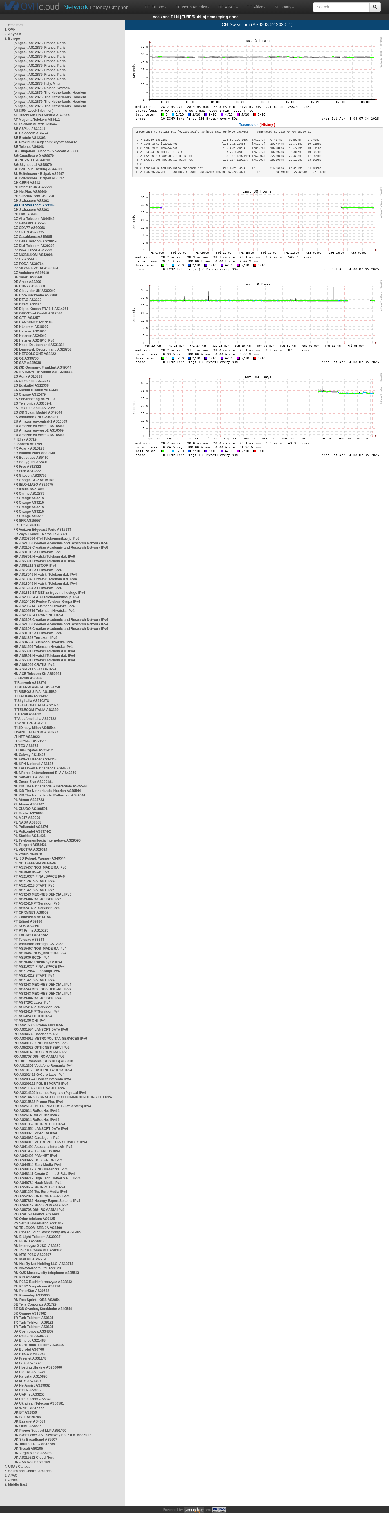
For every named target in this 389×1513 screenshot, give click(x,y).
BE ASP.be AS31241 (29, 129)
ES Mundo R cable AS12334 (36, 390)
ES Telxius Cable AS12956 (34, 408)
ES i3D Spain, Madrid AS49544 (38, 412)
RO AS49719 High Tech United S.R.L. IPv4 (47, 1178)
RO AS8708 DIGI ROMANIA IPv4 (39, 1210)
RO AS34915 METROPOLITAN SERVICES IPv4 (50, 1142)
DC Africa (256, 7)
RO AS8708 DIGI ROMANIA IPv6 (39, 1057)
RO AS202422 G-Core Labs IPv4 (39, 1075)
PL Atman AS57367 (29, 804)
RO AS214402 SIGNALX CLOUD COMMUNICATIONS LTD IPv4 (63, 1097)
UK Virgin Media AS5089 (33, 1453)
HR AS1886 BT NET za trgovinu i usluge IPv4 (49, 593)
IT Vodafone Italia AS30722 (35, 719)
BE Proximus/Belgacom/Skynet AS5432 (45, 142)
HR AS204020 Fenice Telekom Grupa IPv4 (47, 602)
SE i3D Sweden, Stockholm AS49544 (43, 1309)
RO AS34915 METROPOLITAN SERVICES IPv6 (50, 1039)
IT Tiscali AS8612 (27, 714)
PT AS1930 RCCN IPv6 (32, 872)
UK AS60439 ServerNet (32, 1462)
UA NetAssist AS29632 (32, 1385)
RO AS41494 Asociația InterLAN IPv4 (43, 1147)
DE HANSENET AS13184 (33, 322)
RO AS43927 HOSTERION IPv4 (38, 1160)
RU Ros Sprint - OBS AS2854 (37, 1300)
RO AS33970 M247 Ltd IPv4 (35, 1133)
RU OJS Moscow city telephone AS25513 (46, 1273)
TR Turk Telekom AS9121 (33, 1318)
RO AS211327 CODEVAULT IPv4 (39, 1088)
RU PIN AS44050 (27, 1277)
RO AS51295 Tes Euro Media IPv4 (40, 1192)
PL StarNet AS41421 (30, 836)
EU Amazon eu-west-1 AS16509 (39, 426)
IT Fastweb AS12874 (30, 683)
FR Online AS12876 (29, 494)
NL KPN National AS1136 (33, 764)
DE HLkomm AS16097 (31, 327)
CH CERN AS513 (27, 183)
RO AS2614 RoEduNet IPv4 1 (37, 1111)
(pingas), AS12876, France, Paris (40, 43)
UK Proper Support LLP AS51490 (40, 1430)
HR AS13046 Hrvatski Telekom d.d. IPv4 (45, 575)
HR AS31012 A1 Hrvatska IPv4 (38, 633)
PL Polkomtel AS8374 (31, 827)
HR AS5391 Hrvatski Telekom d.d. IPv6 (44, 557)
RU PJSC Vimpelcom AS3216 (37, 1286)
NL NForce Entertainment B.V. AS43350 (45, 773)
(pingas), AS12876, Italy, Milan (37, 84)
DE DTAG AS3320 (27, 300)
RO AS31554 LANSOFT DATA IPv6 (41, 1030)
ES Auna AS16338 (28, 376)
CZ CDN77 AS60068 (29, 228)
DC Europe (156, 7)
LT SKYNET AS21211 (30, 741)
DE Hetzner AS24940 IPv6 (34, 340)
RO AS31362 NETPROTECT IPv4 (39, 1124)
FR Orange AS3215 (29, 498)
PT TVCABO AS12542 (31, 935)
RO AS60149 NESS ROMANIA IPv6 (41, 1052)
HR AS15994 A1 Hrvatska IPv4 (38, 588)
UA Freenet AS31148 (30, 1358)
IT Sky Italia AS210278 (31, 701)
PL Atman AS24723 (29, 800)
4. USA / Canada (17, 1467)
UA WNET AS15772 (29, 1408)
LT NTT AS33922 (27, 737)
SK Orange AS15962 (30, 1313)
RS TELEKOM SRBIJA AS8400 (38, 1228)
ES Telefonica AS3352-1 (33, 403)
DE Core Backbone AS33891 (36, 295)
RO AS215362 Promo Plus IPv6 (38, 1025)
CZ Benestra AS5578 (30, 223)
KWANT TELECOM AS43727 (36, 732)
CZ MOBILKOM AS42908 (33, 255)
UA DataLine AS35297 (31, 1336)
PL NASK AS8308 (27, 822)
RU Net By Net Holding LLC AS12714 (43, 1264)
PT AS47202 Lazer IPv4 (32, 1003)
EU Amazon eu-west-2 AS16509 (39, 430)
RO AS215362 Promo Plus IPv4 (38, 1102)
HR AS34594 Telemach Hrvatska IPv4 (43, 642)
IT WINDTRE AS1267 (30, 723)
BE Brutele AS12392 (30, 138)
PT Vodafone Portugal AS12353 (38, 944)
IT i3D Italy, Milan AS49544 (34, 728)
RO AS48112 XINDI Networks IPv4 (41, 1169)
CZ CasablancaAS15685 (33, 237)
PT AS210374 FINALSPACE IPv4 (39, 967)
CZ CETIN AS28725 (29, 232)
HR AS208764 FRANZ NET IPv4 (38, 615)
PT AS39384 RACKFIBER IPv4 (37, 998)
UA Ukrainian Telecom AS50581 (39, 1403)
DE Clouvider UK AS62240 (34, 291)
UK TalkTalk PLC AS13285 (34, 1444)
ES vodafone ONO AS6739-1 (36, 417)
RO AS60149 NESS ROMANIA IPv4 (41, 1205)
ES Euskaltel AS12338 (31, 385)
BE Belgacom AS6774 (31, 133)
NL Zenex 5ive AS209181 (33, 782)
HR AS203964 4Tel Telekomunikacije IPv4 (46, 597)
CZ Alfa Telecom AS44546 (34, 219)
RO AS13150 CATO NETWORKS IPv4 (43, 1070)
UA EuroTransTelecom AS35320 (39, 1345)
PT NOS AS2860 (26, 926)
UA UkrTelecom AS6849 (32, 1399)
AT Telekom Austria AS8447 (36, 124)
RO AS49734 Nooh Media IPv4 (37, 1183)
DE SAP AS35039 (27, 363)
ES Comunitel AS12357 (32, 381)
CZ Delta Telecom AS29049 (35, 241)
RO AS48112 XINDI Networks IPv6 (41, 1043)
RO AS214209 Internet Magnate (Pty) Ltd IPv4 (50, 1093)
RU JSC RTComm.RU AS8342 (38, 1250)
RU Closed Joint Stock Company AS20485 (47, 1232)
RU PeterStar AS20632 (31, 1291)
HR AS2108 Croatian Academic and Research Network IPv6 (61, 543)
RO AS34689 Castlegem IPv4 (36, 1138)
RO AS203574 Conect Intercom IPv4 (42, 1079)
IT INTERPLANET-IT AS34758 (37, 687)
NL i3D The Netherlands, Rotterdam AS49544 (49, 795)
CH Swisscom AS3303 (31, 201)
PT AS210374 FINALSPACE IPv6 (39, 876)
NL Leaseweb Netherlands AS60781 (42, 768)
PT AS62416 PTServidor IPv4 (37, 1007)
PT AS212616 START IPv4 (34, 881)
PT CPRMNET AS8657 (31, 912)
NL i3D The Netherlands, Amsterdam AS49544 (50, 786)
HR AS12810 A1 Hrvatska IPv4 (38, 570)
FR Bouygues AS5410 (31, 457)
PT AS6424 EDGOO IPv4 (33, 1016)
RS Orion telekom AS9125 (34, 1219)
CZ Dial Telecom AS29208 (34, 246)
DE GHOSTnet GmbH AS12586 (38, 313)
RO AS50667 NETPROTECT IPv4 (39, 1187)
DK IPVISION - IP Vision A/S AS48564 (43, 372)
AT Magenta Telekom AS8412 (37, 120)
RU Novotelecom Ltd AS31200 (38, 1268)
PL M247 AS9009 (27, 818)
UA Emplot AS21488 (30, 1340)
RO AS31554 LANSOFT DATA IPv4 (41, 1129)
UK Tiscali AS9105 (28, 1448)
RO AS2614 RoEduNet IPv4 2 (37, 1115)
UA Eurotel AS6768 (29, 1349)
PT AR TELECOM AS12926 (35, 863)
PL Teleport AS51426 (30, 845)
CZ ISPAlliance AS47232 (33, 250)
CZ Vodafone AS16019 (31, 273)
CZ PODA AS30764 (28, 264)
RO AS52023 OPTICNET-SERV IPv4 (42, 1196)
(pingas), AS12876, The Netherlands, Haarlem (50, 93)
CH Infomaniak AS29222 (33, 187)
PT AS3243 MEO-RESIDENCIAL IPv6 (42, 894)
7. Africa (11, 1480)
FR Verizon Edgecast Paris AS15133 (42, 530)
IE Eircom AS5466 (28, 678)
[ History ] (267, 125)
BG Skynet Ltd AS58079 (33, 165)
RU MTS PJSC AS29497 (32, 1255)
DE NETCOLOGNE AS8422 (35, 354)
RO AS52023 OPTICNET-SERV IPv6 (42, 1048)
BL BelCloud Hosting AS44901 (38, 169)
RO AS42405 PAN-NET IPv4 (35, 1156)
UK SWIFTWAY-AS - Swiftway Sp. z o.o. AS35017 (52, 1435)
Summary (284, 7)
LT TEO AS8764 (26, 746)
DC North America (192, 7)
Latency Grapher (95, 7)
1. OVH (10, 30)
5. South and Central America (28, 1471)
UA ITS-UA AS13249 (29, 1372)
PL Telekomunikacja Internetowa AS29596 (47, 840)
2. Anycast (13, 34)
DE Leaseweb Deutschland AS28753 (42, 349)
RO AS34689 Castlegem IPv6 (36, 1034)
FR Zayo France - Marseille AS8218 (41, 534)
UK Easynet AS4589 (29, 1421)
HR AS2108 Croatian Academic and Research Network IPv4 (61, 620)
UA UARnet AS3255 (29, 1394)
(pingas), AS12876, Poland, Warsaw (42, 88)
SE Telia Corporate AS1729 (35, 1304)
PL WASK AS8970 (28, 854)
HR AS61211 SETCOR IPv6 (35, 566)
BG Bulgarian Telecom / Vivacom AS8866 (46, 151)
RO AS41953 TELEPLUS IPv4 (37, 1151)
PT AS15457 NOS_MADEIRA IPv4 (40, 948)
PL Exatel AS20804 (29, 813)
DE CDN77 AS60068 (29, 286)
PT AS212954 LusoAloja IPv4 (37, 971)
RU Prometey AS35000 (32, 1295)
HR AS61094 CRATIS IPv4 (34, 665)
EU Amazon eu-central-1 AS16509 (40, 421)
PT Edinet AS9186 (28, 921)
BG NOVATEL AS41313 (32, 160)
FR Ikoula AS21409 (29, 489)
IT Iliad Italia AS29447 (31, 696)
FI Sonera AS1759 (28, 444)
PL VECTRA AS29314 (30, 849)
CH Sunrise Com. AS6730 (34, 196)
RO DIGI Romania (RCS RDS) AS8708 (43, 1061)
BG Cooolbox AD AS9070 (34, 156)
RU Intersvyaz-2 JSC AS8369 (37, 1246)
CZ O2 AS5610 (25, 259)
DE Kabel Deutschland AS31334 (39, 345)
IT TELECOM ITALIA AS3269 (36, 710)
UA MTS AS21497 (27, 1381)
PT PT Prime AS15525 (31, 930)
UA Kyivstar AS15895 (31, 1376)
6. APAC (11, 1476)
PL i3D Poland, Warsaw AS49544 (40, 858)
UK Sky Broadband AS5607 (35, 1439)
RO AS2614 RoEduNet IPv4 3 (37, 1120)
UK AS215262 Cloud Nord (34, 1458)
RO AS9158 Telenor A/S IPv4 (36, 1214)
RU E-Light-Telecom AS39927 (37, 1237)
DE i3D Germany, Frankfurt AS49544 (42, 367)
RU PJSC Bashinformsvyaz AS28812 (43, 1282)
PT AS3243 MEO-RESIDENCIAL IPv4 (42, 985)
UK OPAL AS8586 (27, 1426)
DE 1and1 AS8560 (28, 277)
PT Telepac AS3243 (29, 939)
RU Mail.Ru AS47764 (30, 1259)
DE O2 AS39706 (26, 358)
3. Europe (12, 39)
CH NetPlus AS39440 (30, 192)
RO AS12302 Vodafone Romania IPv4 (43, 1066)
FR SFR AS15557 (27, 521)
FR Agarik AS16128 (29, 448)
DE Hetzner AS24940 (30, 331)
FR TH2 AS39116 (27, 525)
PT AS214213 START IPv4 (34, 976)
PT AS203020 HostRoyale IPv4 (38, 962)
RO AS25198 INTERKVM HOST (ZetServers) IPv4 (52, 1106)
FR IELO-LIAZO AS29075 (33, 485)
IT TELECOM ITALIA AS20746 (37, 705)
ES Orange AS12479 (30, 394)
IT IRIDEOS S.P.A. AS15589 (35, 692)
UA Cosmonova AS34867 (33, 1331)
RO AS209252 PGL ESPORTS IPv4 (41, 1084)
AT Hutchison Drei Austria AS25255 (42, 115)
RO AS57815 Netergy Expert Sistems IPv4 (47, 1201)
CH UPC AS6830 (26, 214)
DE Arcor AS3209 (27, 282)
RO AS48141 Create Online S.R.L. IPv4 (44, 1174)
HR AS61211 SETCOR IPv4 (35, 669)
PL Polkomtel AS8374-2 (32, 831)
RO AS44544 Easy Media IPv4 (37, 1165)
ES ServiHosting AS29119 (34, 399)
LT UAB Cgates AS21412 (33, 750)
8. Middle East (16, 1485)
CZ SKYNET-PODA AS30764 (36, 268)
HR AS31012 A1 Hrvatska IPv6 (38, 552)
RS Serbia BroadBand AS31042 (39, 1223)
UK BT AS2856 (25, 1412)
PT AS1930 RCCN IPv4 (32, 957)
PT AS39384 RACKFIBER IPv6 (37, 899)
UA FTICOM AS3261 (29, 1354)
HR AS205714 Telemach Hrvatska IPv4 (44, 606)
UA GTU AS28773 (27, 1363)
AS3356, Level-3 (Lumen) (33, 111)
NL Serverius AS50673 (31, 777)
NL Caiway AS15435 (29, 755)
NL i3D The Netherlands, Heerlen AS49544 (47, 791)
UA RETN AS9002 (27, 1390)
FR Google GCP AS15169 (34, 480)
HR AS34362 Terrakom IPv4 (35, 638)
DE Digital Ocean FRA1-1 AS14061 (41, 309)
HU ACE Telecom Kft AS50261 (37, 674)
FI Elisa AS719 (25, 439)
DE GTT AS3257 (27, 318)
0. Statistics (14, 25)
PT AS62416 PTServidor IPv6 (37, 903)
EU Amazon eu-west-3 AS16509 (39, 435)
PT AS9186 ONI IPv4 (30, 1021)
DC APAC (228, 7)
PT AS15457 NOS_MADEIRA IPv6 (40, 867)
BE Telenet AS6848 (29, 147)
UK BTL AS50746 (27, 1417)
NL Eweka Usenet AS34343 (35, 759)
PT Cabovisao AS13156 (32, 917)
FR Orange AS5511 (29, 516)
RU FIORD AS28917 (29, 1241)
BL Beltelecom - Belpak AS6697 (39, 174)
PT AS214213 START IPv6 (34, 885)
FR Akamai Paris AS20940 (34, 453)
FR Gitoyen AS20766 (30, 475)
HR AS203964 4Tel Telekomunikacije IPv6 (46, 539)
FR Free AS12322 (27, 466)
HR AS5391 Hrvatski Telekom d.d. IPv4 (44, 651)
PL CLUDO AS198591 (31, 809)
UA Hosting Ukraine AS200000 (38, 1367)
